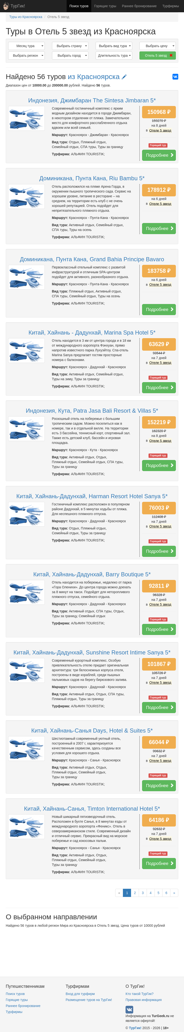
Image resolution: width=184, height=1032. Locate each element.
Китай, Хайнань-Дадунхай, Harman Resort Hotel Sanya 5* (91, 496)
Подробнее (160, 155)
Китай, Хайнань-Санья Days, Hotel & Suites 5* (92, 730)
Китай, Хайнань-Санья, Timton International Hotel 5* (92, 808)
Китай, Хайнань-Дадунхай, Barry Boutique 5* (92, 574)
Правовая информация (144, 1000)
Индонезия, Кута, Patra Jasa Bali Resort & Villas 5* (92, 410)
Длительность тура (114, 55)
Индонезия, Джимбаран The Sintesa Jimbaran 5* (92, 100)
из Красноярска (97, 77)
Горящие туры (105, 6)
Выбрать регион (28, 55)
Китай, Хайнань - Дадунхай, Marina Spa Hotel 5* (92, 332)
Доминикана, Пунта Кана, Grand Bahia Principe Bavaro (92, 259)
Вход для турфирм (80, 994)
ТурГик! (18, 6)
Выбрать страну (72, 46)
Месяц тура (30, 46)
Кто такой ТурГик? (140, 994)
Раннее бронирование (139, 6)
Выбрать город (72, 55)
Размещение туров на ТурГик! (89, 1000)
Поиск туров (78, 6)
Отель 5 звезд (159, 55)
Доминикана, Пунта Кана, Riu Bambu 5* (91, 178)
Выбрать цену (160, 46)
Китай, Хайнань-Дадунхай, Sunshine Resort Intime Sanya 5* (92, 652)
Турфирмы (170, 6)
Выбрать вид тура (115, 46)
